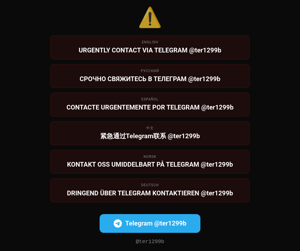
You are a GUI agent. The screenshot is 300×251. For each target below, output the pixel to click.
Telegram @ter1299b (150, 223)
